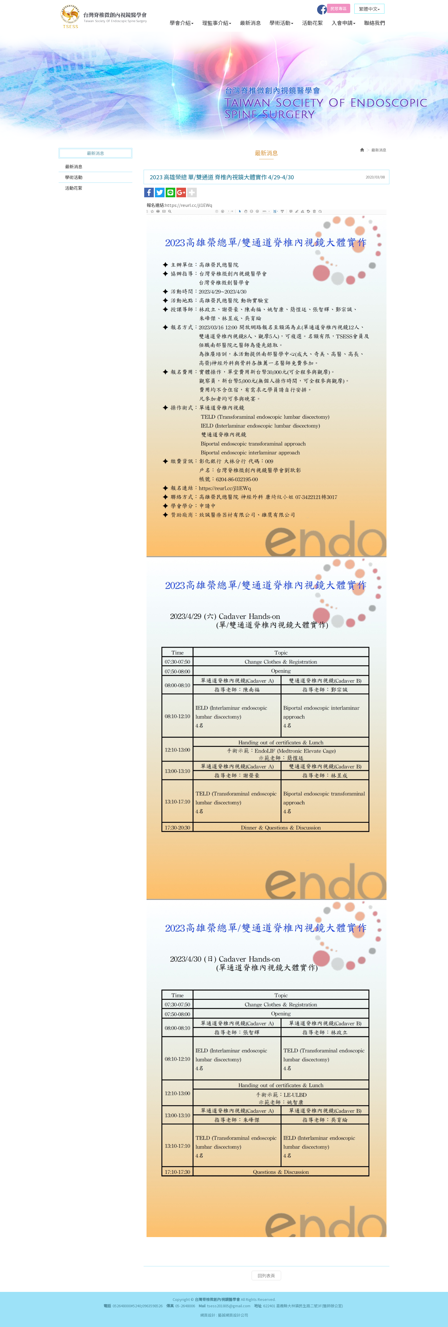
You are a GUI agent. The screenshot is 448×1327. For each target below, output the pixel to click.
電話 (107, 1305)
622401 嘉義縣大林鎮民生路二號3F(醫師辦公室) (303, 1305)
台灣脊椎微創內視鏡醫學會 (104, 15)
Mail (202, 1305)
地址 (258, 1305)
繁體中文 (369, 8)
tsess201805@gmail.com (228, 1305)
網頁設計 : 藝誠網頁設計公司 (224, 1315)
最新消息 (73, 166)
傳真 (170, 1305)
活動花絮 (73, 188)
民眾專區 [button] (338, 8)
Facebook (322, 10)
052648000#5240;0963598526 (137, 1305)
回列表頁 (266, 1275)
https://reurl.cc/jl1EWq (188, 205)
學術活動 (73, 177)
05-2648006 (185, 1305)
